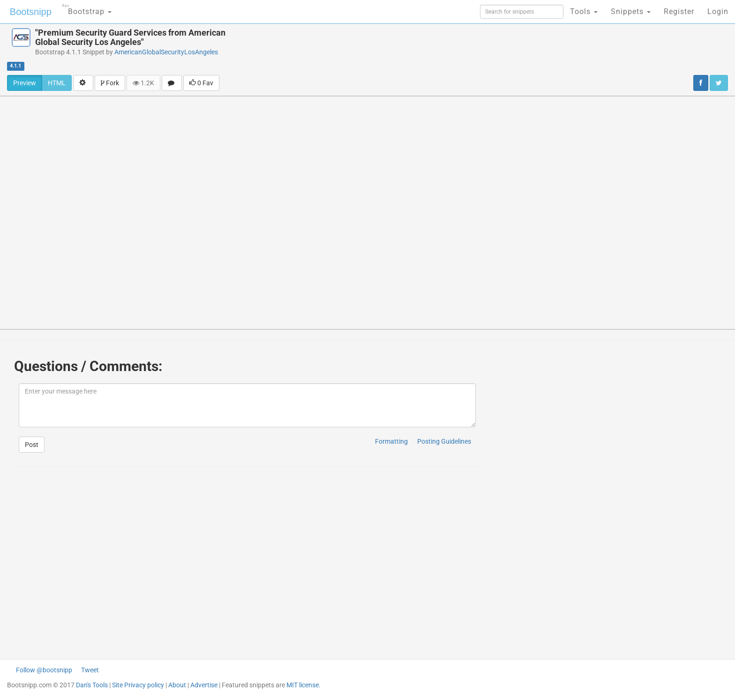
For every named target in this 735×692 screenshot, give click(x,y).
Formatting (391, 441)
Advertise (204, 685)
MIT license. (303, 685)
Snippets (631, 11)
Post (31, 444)
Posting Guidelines (444, 441)
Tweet (90, 670)
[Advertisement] (422, 49)
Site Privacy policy (138, 685)
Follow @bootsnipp (44, 670)
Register (679, 11)
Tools (584, 11)
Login (717, 11)
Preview (24, 83)
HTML (57, 83)
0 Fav (201, 83)
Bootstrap (87, 8)
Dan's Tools (92, 685)
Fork (110, 83)
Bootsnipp (31, 12)
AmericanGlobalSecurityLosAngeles (166, 52)
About (177, 685)
